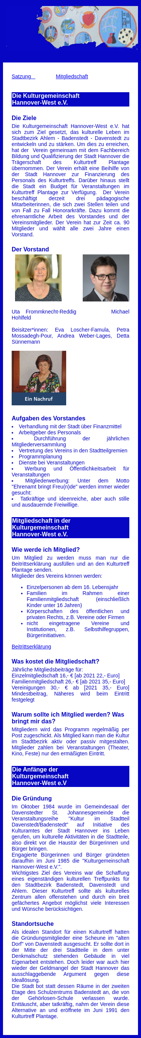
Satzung (23, 76)
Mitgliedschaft (72, 76)
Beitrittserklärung (31, 647)
